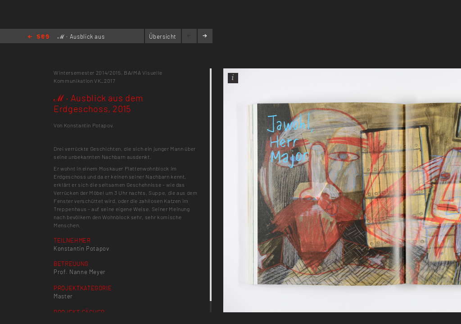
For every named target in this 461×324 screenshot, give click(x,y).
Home (38, 37)
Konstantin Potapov (81, 248)
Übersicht (162, 36)
